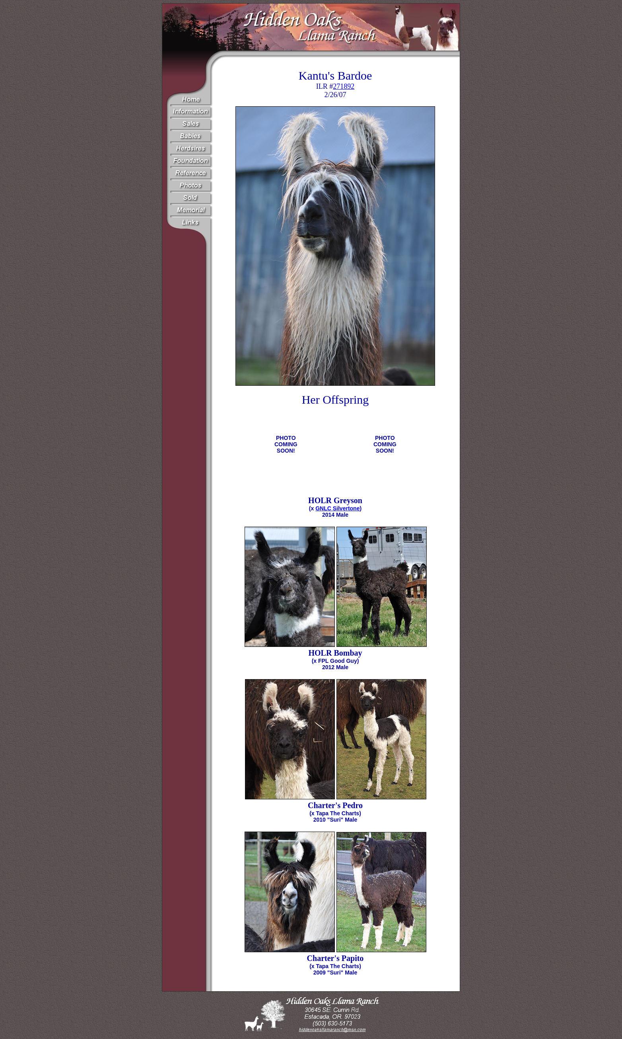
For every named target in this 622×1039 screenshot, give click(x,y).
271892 (343, 86)
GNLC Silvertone (337, 508)
